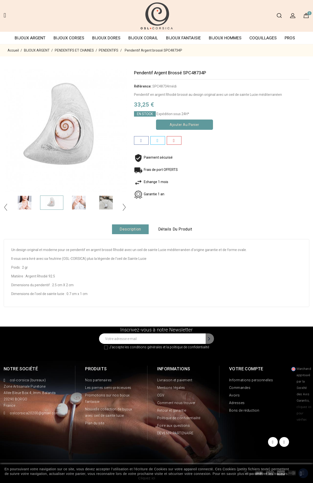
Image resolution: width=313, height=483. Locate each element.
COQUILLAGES (263, 37)
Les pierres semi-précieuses (108, 388)
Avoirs (234, 395)
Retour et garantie (171, 410)
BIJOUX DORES (106, 37)
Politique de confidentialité (179, 418)
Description (130, 229)
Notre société (21, 368)
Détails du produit (175, 229)
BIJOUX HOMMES (225, 37)
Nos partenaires (98, 380)
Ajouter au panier (184, 125)
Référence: (143, 86)
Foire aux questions (173, 426)
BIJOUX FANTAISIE (183, 37)
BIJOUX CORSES (69, 37)
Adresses (237, 403)
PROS (290, 37)
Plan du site (94, 423)
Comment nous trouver (176, 403)
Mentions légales (171, 388)
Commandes (240, 388)
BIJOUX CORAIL (143, 37)
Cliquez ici (146, 478)
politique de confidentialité (189, 347)
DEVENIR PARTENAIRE (175, 433)
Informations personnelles (251, 380)
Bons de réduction (244, 410)
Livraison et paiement (174, 380)
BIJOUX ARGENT (30, 37)
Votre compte (246, 368)
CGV (161, 395)
